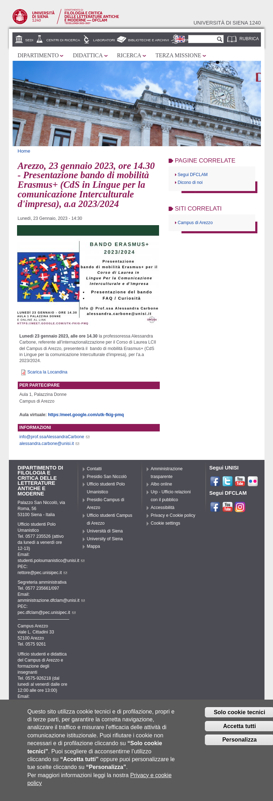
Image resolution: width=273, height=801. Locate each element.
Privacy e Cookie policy (173, 515)
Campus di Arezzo (195, 222)
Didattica (88, 55)
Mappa (93, 546)
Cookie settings (165, 523)
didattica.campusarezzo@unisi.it (51, 702)
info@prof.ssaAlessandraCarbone (55, 436)
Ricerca (129, 55)
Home (24, 151)
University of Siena (105, 538)
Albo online (161, 484)
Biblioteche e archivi (148, 40)
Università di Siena (105, 531)
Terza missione (178, 55)
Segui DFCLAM (193, 174)
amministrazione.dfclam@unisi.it (51, 600)
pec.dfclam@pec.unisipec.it (47, 612)
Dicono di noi (190, 182)
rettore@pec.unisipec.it (42, 572)
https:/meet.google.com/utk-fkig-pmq (86, 414)
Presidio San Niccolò (107, 476)
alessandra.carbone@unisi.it (50, 443)
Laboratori (104, 40)
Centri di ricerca (63, 40)
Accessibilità (163, 507)
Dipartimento (38, 55)
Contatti (94, 468)
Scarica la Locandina (47, 372)
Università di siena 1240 (227, 23)
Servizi (189, 40)
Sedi (29, 40)
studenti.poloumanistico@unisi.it (51, 560)
